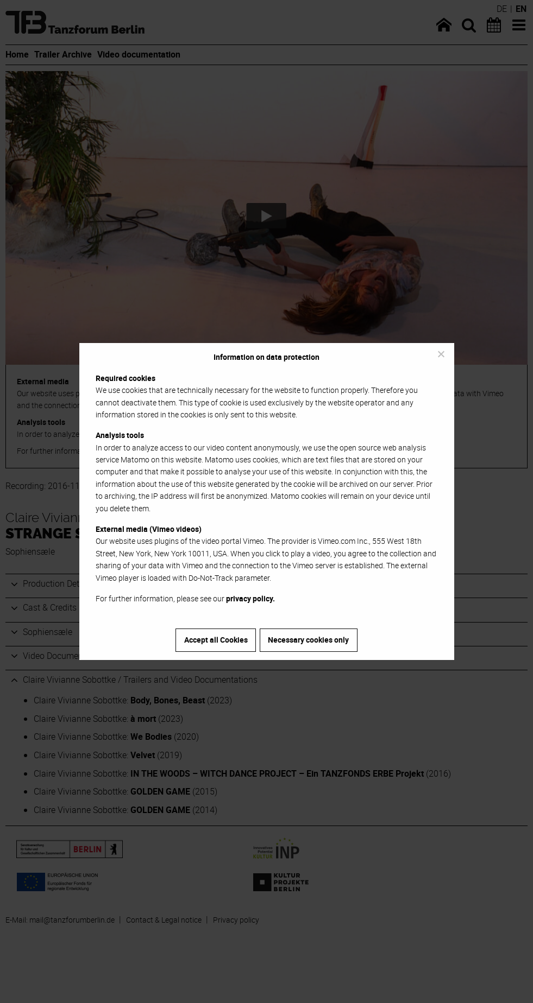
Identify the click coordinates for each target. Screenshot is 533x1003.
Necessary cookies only (308, 639)
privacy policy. (250, 598)
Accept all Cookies (216, 639)
